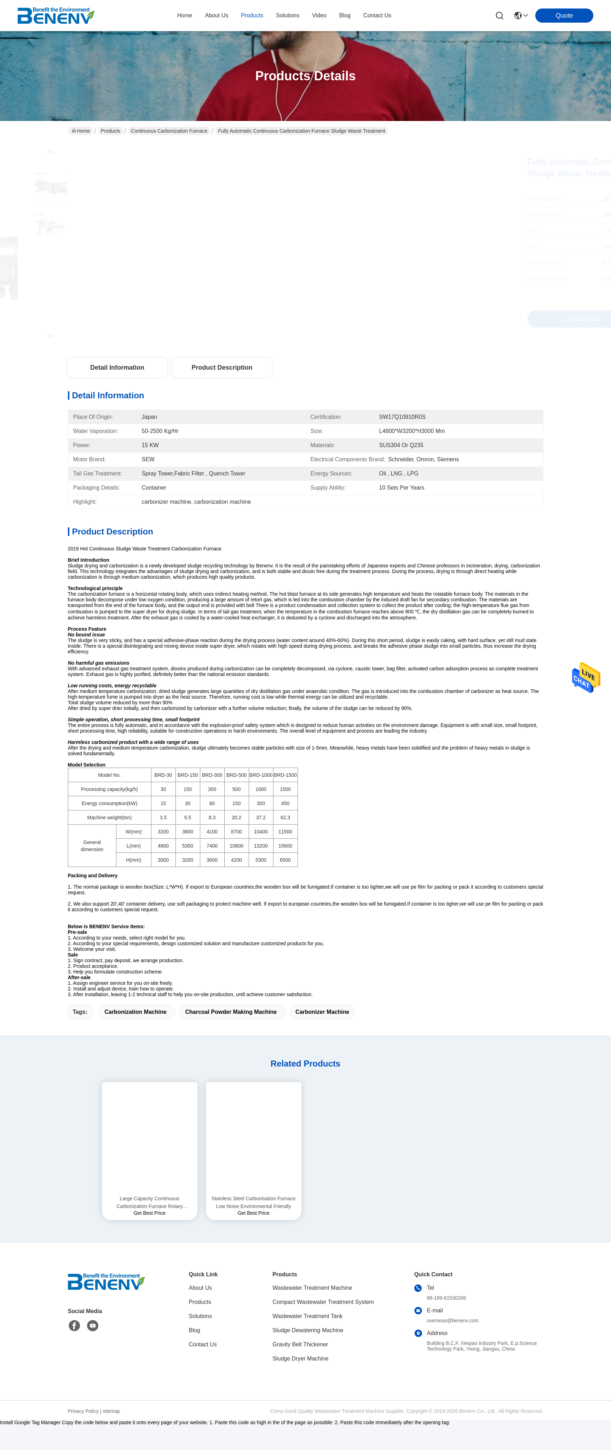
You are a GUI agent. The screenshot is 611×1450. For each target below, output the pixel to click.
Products (110, 131)
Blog (194, 1355)
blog (345, 15)
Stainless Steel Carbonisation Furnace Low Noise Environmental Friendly (254, 1227)
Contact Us (203, 1369)
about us (216, 15)
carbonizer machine (322, 1037)
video (319, 15)
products (252, 15)
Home (184, 15)
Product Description (221, 367)
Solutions (200, 1341)
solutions (287, 15)
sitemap (111, 1436)
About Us (200, 1313)
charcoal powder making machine (231, 1037)
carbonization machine (135, 1037)
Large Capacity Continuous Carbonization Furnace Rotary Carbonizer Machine (149, 1227)
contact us (377, 15)
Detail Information (117, 367)
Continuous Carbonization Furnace (169, 131)
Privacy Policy (83, 1436)
